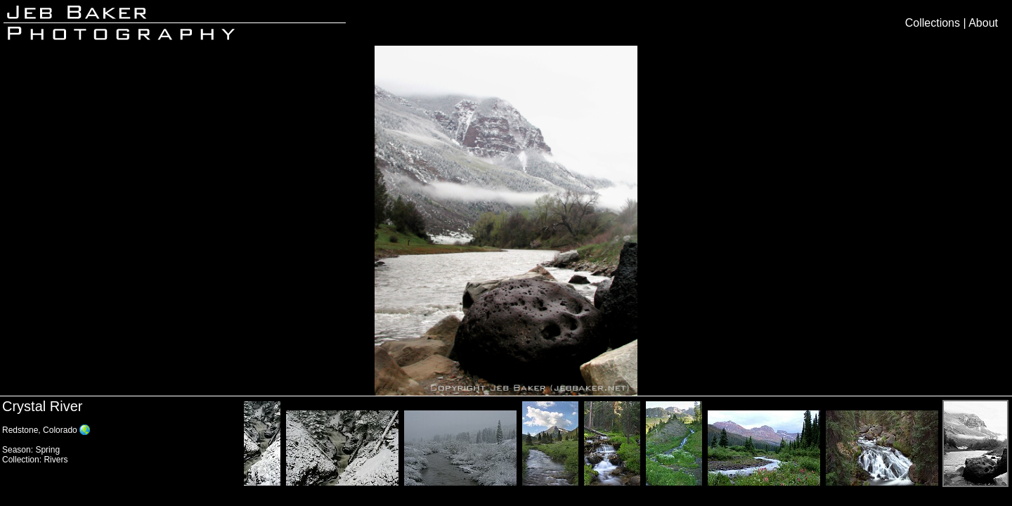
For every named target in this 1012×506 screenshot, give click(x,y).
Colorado (60, 430)
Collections (932, 23)
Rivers (55, 460)
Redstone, (22, 430)
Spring (47, 450)
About (983, 23)
